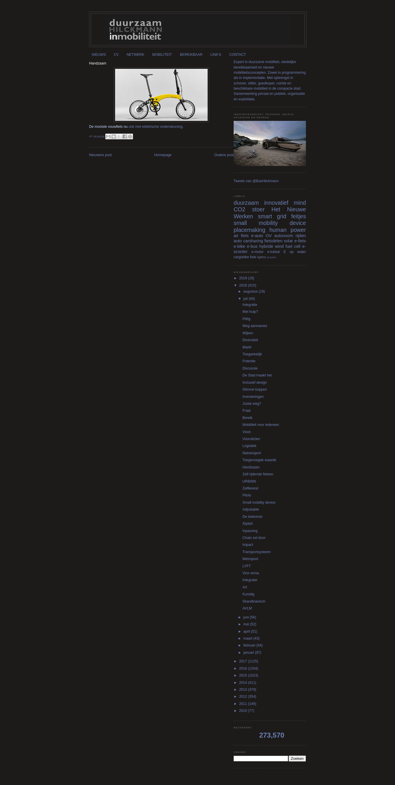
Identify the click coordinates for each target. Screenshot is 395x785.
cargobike (241, 257)
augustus (251, 291)
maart (248, 638)
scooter (271, 257)
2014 (243, 683)
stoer (258, 209)
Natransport (252, 453)
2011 (243, 704)
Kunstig (248, 594)
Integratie (250, 305)
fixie (253, 257)
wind (279, 246)
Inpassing (250, 531)
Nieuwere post (100, 155)
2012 (243, 697)
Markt (247, 347)
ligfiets (261, 257)
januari (249, 653)
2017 (243, 661)
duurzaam (246, 203)
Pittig (246, 319)
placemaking (249, 230)
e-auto (257, 235)
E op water (295, 252)
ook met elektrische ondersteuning (155, 127)
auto (238, 241)
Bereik (248, 418)
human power (287, 230)
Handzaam (251, 467)
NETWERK (135, 55)
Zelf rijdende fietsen (258, 474)
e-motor (258, 252)
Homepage (163, 155)
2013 (243, 690)
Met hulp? (250, 312)
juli (246, 299)
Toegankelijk (252, 354)
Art (245, 587)
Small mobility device (259, 502)
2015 (243, 675)
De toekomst (253, 517)
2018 (243, 285)
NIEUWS (99, 55)
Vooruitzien (251, 439)
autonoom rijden (290, 235)
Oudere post (224, 155)
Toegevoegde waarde (259, 460)
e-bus (252, 246)
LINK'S (215, 55)
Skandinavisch (254, 601)
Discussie (250, 368)
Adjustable (251, 509)
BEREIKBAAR (191, 55)
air (236, 235)
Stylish (248, 524)
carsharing (253, 241)
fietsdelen (273, 241)
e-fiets (300, 241)
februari (249, 645)
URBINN (249, 481)
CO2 (239, 209)
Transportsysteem (257, 552)
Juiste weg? (252, 404)
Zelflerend (250, 488)
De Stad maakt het (257, 375)
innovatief (276, 203)
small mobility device (270, 223)
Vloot (247, 432)
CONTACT (237, 55)
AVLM (247, 608)
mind (300, 203)
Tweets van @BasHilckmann (256, 181)
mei (246, 624)
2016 (243, 668)
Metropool (250, 559)
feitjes (298, 216)
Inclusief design (255, 383)
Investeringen (253, 397)
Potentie (249, 361)
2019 (243, 278)
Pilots (247, 495)
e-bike (239, 246)
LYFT (247, 566)
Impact (248, 545)
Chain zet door (254, 538)
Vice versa (251, 573)
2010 (243, 711)
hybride (266, 246)
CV (116, 55)
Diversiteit (250, 340)
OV (269, 235)
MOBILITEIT (162, 55)
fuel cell (292, 246)
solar (288, 241)
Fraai (247, 411)
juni (246, 617)
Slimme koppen (255, 389)
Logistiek (249, 446)
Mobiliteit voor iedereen (261, 425)
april (247, 631)
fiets (245, 235)
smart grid (272, 216)
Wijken (248, 333)
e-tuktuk (273, 252)
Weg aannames (255, 326)
